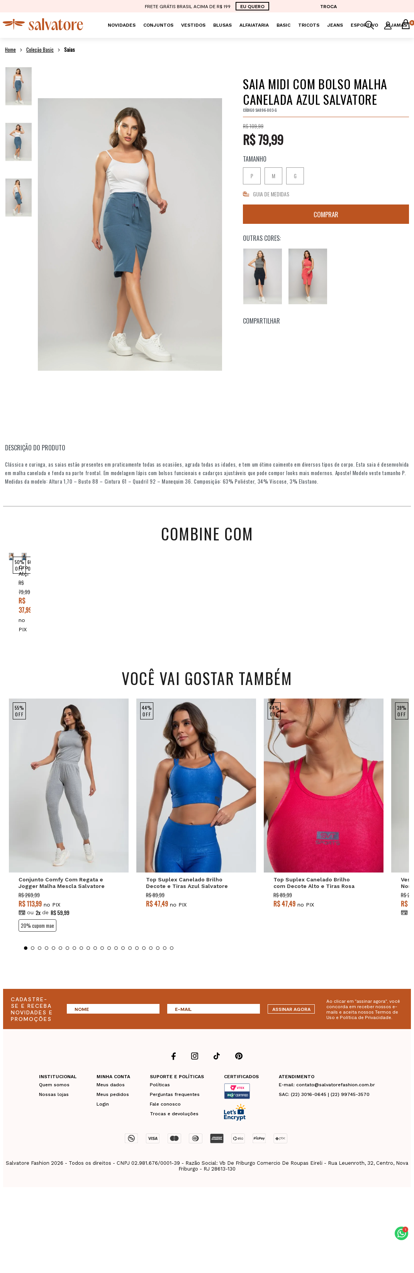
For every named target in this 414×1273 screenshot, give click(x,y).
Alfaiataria (254, 25)
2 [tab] (32, 966)
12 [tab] (102, 966)
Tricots (308, 25)
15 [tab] (123, 966)
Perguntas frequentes (175, 1113)
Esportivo (364, 25)
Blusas (222, 25)
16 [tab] (130, 966)
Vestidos (193, 25)
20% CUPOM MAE (37, 944)
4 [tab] (46, 966)
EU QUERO (252, 6)
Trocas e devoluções (174, 1132)
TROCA (328, 6)
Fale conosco (165, 1122)
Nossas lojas (54, 1113)
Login (103, 1122)
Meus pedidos (113, 1113)
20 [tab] (157, 966)
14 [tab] (116, 966)
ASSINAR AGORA (291, 1027)
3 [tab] (39, 966)
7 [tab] (67, 966)
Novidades (122, 25)
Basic (283, 25)
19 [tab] (151, 966)
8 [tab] (74, 966)
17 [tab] (137, 966)
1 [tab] (25, 966)
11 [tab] (95, 966)
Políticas (160, 1103)
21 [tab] (164, 966)
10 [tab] (88, 966)
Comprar (326, 214)
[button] (401, 1233)
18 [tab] (144, 966)
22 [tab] (171, 966)
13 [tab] (109, 966)
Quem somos (54, 1103)
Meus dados (111, 1103)
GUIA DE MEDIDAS (271, 194)
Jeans (335, 25)
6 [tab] (60, 966)
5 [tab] (53, 966)
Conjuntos (158, 25)
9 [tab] (81, 966)
